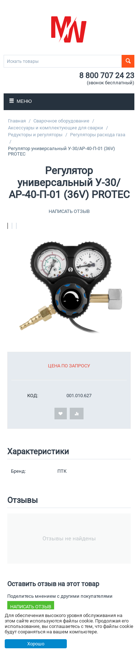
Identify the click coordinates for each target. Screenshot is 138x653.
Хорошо (35, 643)
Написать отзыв (69, 211)
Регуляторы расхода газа (97, 134)
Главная (17, 121)
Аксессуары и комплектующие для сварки (55, 127)
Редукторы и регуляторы (35, 134)
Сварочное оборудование (61, 121)
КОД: (32, 395)
